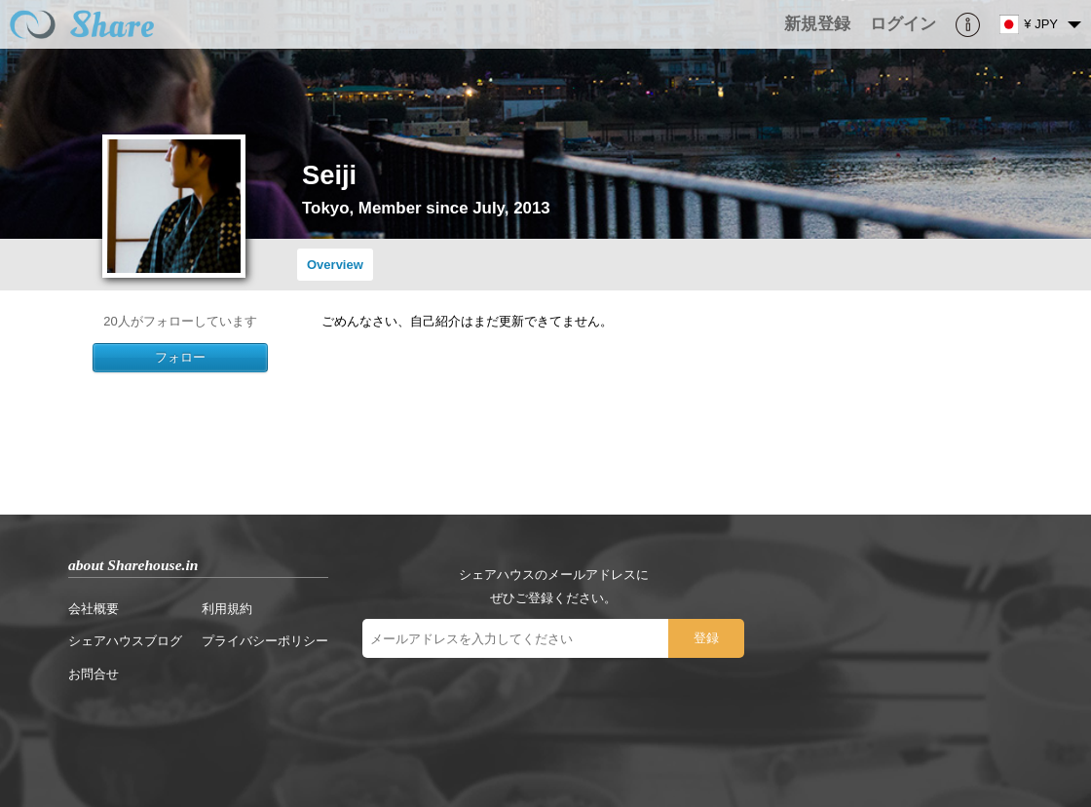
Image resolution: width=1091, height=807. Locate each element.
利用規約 (227, 608)
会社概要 (93, 608)
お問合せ (93, 674)
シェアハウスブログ (125, 641)
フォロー (180, 357)
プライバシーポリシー (265, 641)
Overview (335, 264)
